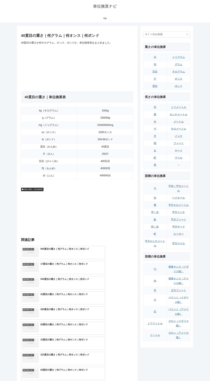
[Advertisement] (49, 68)
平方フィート (178, 219)
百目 (155, 71)
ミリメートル (178, 107)
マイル (178, 157)
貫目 (155, 86)
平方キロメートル (178, 205)
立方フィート (178, 290)
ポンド (178, 86)
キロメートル (178, 128)
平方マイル (178, 243)
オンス (178, 78)
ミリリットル (155, 323)
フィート (179, 143)
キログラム (178, 71)
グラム (178, 64)
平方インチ (178, 212)
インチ (178, 136)
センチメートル (178, 114)
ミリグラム (178, 57)
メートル (179, 121)
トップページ (162, 372)
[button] (187, 34)
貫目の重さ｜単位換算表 (32, 189)
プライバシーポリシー (180, 372)
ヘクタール (178, 197)
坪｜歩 (155, 212)
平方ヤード (178, 226)
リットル (155, 335)
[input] (166, 34)
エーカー (179, 234)
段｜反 (155, 226)
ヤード (178, 150)
